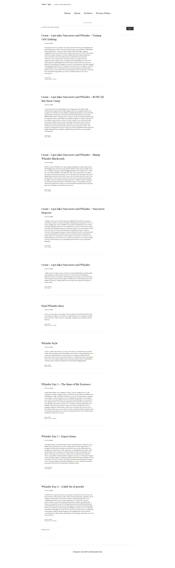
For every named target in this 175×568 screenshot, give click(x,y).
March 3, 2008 (47, 369)
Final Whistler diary (58, 309)
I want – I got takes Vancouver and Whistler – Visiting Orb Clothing (69, 37)
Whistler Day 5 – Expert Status (66, 444)
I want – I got (46, 4)
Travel (46, 136)
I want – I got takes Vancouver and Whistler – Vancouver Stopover (69, 210)
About (77, 13)
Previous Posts (45, 537)
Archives (88, 13)
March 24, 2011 (48, 77)
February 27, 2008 (48, 527)
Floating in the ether (48, 329)
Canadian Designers (48, 79)
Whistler (55, 79)
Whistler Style (53, 347)
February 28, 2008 (48, 475)
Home (67, 13)
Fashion (46, 370)
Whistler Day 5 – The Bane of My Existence (69, 390)
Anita (51, 43)
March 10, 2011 (48, 135)
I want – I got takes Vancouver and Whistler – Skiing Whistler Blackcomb (73, 156)
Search (130, 28)
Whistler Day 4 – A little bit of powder (72, 494)
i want (46, 476)
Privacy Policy (103, 13)
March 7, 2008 (47, 327)
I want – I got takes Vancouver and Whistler (69, 266)
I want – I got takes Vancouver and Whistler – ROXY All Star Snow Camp (72, 99)
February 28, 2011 (48, 290)
